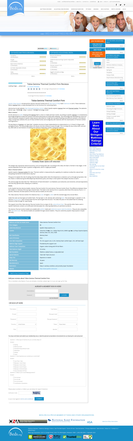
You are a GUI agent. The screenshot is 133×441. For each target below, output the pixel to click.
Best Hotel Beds (94, 157)
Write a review (115, 9)
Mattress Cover (93, 161)
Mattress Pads (93, 159)
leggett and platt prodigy (57, 72)
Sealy (12, 72)
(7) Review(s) (14, 65)
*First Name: (13, 309)
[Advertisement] (48, 42)
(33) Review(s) (14, 57)
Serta (107, 62)
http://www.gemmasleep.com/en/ (34, 108)
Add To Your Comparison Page (19, 218)
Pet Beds (88, 9)
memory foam (17, 199)
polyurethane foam (58, 204)
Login (100, 1)
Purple (12, 59)
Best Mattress (93, 176)
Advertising (93, 1)
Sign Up (106, 1)
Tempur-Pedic (110, 75)
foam (62, 198)
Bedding (96, 9)
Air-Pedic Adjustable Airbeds (18, 68)
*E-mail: (14, 314)
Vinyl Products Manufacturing (114, 77)
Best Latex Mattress (95, 149)
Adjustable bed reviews (61, 9)
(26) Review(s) (14, 73)
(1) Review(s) (53, 57)
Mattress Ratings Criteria (68, 1)
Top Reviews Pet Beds (114, 49)
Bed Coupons (105, 9)
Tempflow (13, 55)
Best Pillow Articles (113, 123)
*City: (14, 329)
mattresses (67, 103)
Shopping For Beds (113, 104)
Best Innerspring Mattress (113, 95)
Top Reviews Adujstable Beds (115, 41)
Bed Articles (100, 428)
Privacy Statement (91, 428)
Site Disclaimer (80, 428)
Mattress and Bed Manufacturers (112, 56)
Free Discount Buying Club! (97, 45)
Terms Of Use (71, 428)
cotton (52, 194)
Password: (29, 295)
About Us (78, 1)
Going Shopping (110, 111)
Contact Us (85, 1)
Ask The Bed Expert (60, 428)
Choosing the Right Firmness (114, 109)
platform (42, 209)
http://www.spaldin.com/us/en (48, 268)
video (21, 115)
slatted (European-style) (57, 209)
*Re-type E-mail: (53, 314)
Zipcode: (55, 329)
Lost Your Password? (115, 1)
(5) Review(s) (14, 69)
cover (42, 194)
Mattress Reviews (46, 9)
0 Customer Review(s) (33, 86)
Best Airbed (92, 147)
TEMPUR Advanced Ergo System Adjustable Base (62, 60)
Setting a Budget (111, 114)
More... (33, 76)
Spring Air (109, 70)
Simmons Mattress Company (114, 65)
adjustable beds (15, 211)
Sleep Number (110, 67)
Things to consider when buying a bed (113, 117)
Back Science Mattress (17, 64)
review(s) (61, 89)
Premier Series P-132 (56, 65)
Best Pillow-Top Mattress (96, 154)
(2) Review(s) (14, 61)
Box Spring (92, 164)
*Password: (13, 319)
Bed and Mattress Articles (112, 92)
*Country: (13, 324)
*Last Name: (54, 309)
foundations (68, 209)
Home (59, 1)
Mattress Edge (93, 162)
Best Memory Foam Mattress (114, 98)
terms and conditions (27, 399)
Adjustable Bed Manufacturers (112, 84)
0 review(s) (48, 96)
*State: (55, 324)
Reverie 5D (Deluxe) (55, 55)
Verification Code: (12, 393)
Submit (39, 399)
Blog (124, 9)
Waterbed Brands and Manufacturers (114, 130)
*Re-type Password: (52, 319)
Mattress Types (110, 106)
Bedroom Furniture (77, 9)
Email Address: (30, 291)
